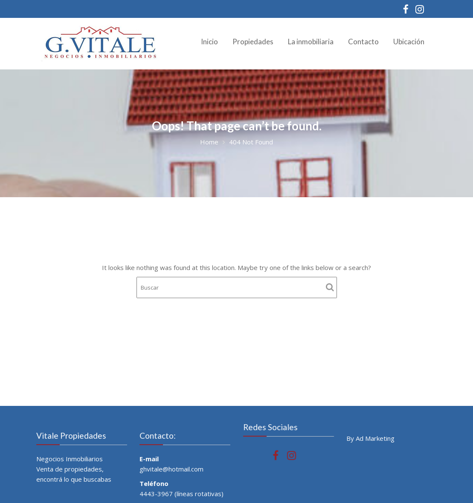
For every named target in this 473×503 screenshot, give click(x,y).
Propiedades (252, 41)
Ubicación (408, 41)
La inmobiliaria (311, 41)
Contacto (363, 41)
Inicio (209, 41)
